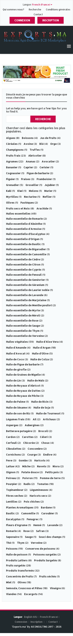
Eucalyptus (13, 519)
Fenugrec (33, 519)
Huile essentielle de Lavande (24, 295)
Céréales (12, 143)
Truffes (35, 149)
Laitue (10, 466)
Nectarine (30, 196)
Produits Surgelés (45, 560)
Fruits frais (13, 155)
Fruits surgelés (15, 565)
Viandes (11, 594)
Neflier (47, 196)
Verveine (36, 542)
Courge (32, 454)
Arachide (42, 208)
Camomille (28, 513)
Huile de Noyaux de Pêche (23, 395)
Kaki (8, 190)
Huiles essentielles (18, 213)
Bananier (12, 167)
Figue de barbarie (38, 173)
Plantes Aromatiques (19, 507)
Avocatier (48, 161)
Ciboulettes (13, 448)
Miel (8, 582)
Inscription (50, 20)
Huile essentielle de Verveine (25, 335)
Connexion (22, 20)
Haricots (39, 460)
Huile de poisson (16, 554)
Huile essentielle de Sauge (23, 325)
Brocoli (43, 431)
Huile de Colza (39, 359)
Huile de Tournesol (48, 413)
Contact (38, 14)
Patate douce (30, 472)
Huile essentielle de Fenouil (24, 274)
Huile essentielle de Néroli (23, 315)
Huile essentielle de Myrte (23, 310)
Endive (47, 454)
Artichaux (49, 419)
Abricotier (35, 155)
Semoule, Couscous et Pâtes (24, 588)
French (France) (49, 616)
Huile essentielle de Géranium (25, 284)
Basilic (10, 513)
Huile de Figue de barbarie (23, 364)
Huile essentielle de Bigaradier (26, 249)
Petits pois (52, 472)
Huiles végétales (17, 341)
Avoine (28, 143)
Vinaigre (55, 588)
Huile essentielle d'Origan (22, 239)
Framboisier (44, 179)
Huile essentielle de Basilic (23, 244)
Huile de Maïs (35, 380)
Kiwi (20, 190)
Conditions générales (58, 9)
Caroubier (47, 513)
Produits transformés (20, 570)
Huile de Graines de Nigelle (23, 374)
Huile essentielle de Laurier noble (27, 290)
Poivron (27, 478)
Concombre (35, 448)
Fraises (25, 179)
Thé (8, 542)
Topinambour (14, 489)
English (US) (30, 616)
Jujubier (50, 185)
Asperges (12, 425)
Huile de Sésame (16, 407)
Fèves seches (14, 495)
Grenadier (12, 185)
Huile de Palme (15, 401)
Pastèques (27, 202)
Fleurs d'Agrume (16, 525)
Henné (37, 525)
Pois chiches (32, 501)
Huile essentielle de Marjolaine (26, 300)
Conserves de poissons (40, 548)
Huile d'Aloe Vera (47, 341)
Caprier (28, 167)
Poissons (12, 548)
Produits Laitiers (16, 560)
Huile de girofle (16, 369)
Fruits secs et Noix (18, 208)
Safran (40, 531)
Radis (27, 484)
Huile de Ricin (39, 401)
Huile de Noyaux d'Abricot (23, 385)
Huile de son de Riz (18, 413)
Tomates (42, 484)
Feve (9, 460)
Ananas (30, 161)
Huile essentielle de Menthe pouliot (29, 305)
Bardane (46, 507)
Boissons (27, 138)
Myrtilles (12, 196)
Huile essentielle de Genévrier (25, 279)
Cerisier (45, 167)
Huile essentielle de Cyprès (23, 269)
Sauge (29, 536)
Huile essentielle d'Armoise (23, 228)
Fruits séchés (47, 576)
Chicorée (29, 442)
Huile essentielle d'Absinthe (24, 223)
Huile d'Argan (41, 347)
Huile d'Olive (40, 353)
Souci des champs (50, 536)
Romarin (11, 531)
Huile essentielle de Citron (23, 264)
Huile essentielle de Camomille (26, 254)
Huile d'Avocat (15, 353)
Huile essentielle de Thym (23, 330)
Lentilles (11, 501)
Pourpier (11, 484)
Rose (26, 531)
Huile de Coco (15, 359)
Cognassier (13, 173)
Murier (48, 190)
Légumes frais (15, 419)
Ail (34, 419)
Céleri (44, 436)
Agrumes (12, 161)
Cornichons (13, 454)
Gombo (23, 460)
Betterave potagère (19, 431)
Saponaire (12, 536)
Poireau (11, 478)
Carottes (27, 436)
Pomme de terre (50, 478)
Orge (53, 143)
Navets (41, 466)
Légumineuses (39, 489)
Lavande (52, 525)
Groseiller (32, 185)
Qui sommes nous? (14, 9)
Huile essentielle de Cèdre (23, 259)
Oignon (10, 472)
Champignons (15, 149)
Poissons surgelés (45, 554)
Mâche (26, 466)
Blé (41, 143)
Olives (10, 202)
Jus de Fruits (48, 138)
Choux (45, 442)
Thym (20, 542)
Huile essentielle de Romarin (24, 218)
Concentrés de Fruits (19, 576)
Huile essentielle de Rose (22, 320)
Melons (33, 190)
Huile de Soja (41, 407)
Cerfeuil (11, 442)
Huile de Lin (13, 380)
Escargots (30, 594)
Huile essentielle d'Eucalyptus (25, 234)
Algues (10, 138)
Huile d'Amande (16, 347)
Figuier (10, 179)
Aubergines (32, 425)
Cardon (11, 436)
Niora (56, 466)
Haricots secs (38, 495)
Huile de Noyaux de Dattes (23, 390)
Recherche (35, 9)
